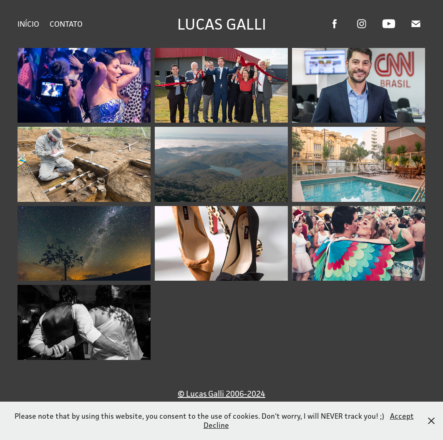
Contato (66, 24)
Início (28, 24)
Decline (216, 425)
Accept (402, 416)
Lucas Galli (221, 24)
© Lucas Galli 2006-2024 (221, 393)
